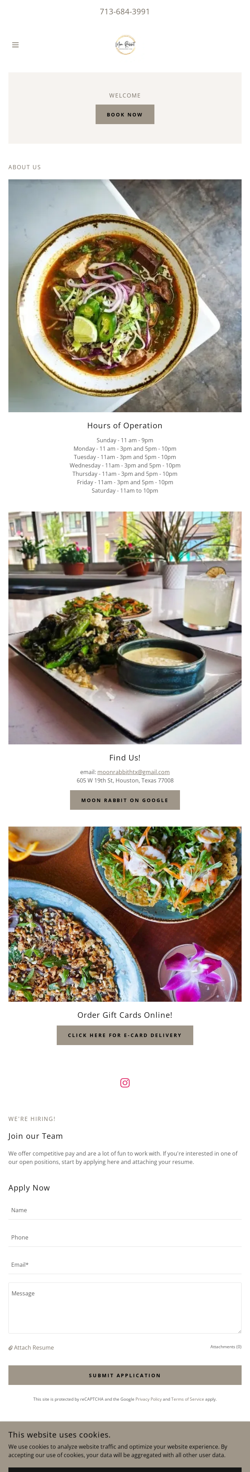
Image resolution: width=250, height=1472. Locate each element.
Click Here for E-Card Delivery (125, 1035)
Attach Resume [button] (34, 1347)
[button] (25, 45)
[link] (125, 45)
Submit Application (125, 1375)
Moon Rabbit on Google (125, 800)
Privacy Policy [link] (149, 1399)
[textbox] (125, 1210)
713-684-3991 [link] (125, 11)
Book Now (125, 114)
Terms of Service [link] (187, 1399)
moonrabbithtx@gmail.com (133, 772)
